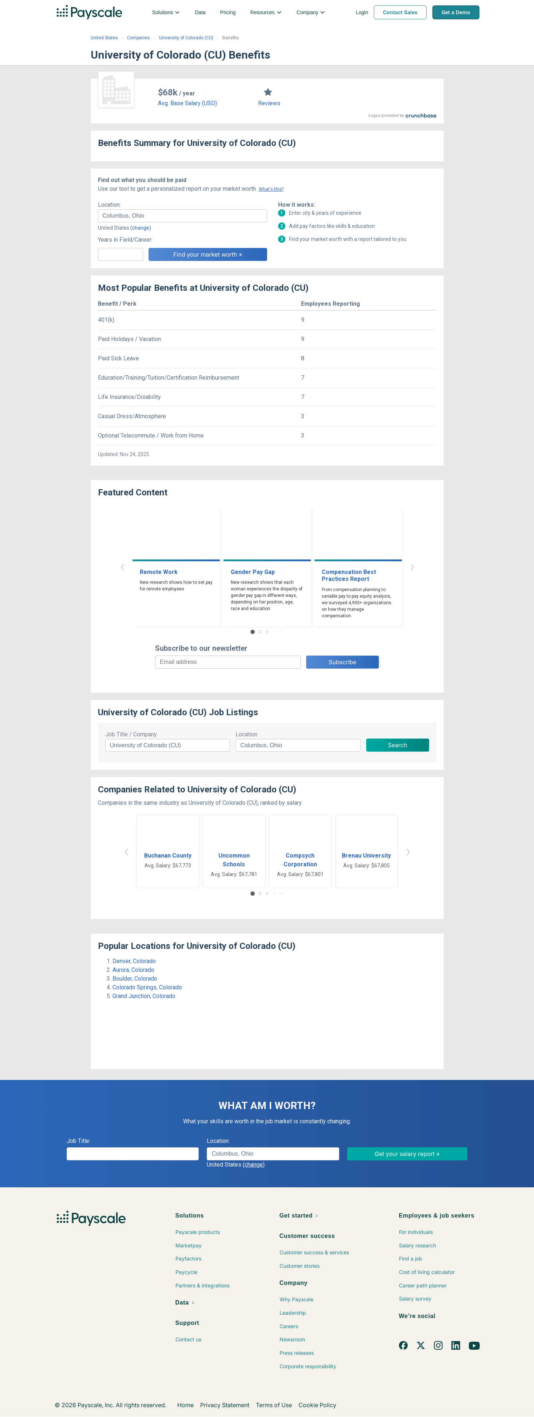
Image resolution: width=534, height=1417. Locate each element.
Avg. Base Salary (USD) (187, 103)
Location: (109, 204)
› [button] (412, 566)
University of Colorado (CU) (186, 37)
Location (246, 734)
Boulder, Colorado (134, 978)
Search (397, 745)
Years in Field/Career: (125, 239)
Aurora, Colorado (133, 969)
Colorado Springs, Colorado (147, 987)
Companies (138, 37)
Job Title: (78, 1140)
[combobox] (182, 215)
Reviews (269, 103)
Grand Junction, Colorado (143, 996)
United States (104, 37)
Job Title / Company (131, 734)
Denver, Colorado (134, 961)
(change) (140, 228)
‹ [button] (122, 566)
